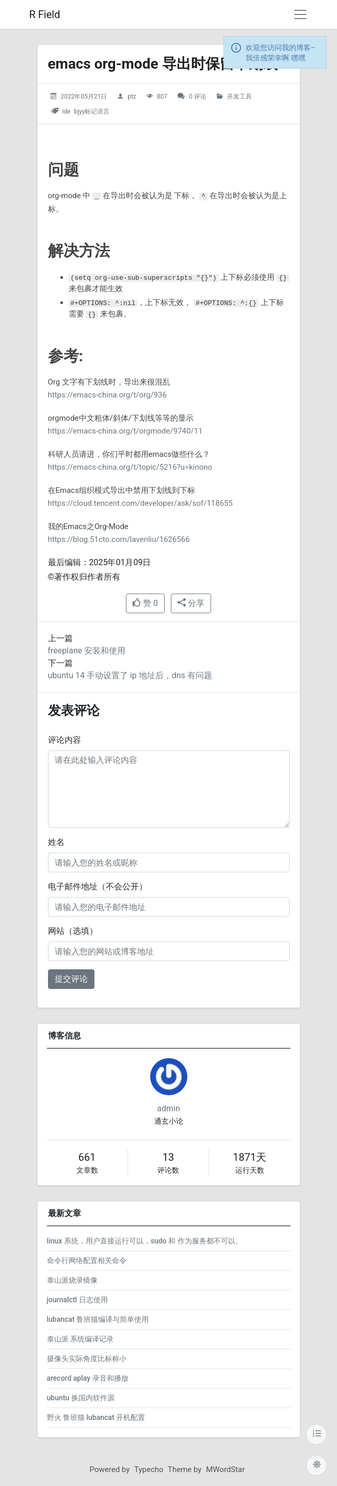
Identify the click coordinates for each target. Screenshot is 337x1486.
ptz (131, 96)
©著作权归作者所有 (84, 577)
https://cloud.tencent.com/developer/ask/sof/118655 (140, 503)
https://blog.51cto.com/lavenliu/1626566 (119, 539)
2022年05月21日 (83, 96)
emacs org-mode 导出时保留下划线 (163, 63)
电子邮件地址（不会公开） (97, 886)
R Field (44, 14)
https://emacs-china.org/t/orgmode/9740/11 (125, 431)
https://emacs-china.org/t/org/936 (107, 395)
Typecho (149, 1469)
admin (168, 1108)
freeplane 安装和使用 (87, 651)
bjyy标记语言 (92, 111)
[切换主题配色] (316, 1465)
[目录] (316, 1434)
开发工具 (239, 96)
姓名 (56, 842)
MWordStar (225, 1469)
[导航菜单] (300, 14)
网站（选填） (73, 931)
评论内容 (64, 740)
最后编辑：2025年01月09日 (99, 562)
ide (66, 111)
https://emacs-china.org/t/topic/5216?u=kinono (130, 467)
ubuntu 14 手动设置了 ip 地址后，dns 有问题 (130, 675)
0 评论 (197, 96)
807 (162, 96)
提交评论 (71, 979)
